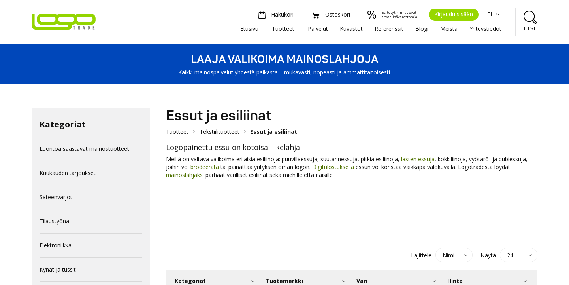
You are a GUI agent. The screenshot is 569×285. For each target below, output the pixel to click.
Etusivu (249, 28)
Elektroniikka (56, 245)
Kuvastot (351, 28)
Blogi (421, 28)
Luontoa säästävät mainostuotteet (84, 148)
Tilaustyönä (54, 221)
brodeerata (204, 167)
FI (494, 14)
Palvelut (318, 28)
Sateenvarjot (56, 197)
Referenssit (389, 28)
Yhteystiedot (485, 28)
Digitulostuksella (333, 167)
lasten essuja (418, 159)
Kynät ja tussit (58, 269)
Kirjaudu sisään (453, 14)
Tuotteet (283, 28)
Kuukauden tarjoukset (68, 173)
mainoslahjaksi (185, 175)
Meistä (449, 28)
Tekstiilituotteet (219, 131)
